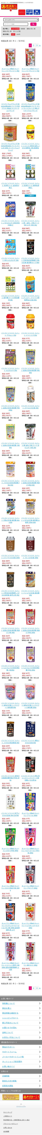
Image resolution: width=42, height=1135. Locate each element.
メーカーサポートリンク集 (13, 1057)
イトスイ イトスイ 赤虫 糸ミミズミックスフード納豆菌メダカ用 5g (30, 778)
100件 (18, 35)
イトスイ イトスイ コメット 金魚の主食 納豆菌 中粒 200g (10, 408)
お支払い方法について (11, 1038)
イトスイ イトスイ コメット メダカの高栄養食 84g (10, 742)
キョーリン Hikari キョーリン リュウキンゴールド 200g (30, 926)
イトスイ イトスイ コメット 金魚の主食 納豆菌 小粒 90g (10, 446)
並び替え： (6, 29)
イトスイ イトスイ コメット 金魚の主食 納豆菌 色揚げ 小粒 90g (10, 631)
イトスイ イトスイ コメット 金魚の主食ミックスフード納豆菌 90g (10, 706)
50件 (13, 35)
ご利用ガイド (7, 1117)
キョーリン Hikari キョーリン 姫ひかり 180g (30, 965)
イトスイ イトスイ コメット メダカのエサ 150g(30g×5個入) (10, 223)
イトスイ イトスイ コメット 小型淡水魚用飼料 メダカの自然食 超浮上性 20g (10, 593)
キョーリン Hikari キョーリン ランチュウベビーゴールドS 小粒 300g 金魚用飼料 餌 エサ (10, 927)
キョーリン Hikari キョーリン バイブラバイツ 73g (30, 70)
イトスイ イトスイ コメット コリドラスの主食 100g (10, 557)
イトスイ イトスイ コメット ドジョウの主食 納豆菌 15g (30, 593)
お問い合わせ (7, 1128)
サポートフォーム (9, 1052)
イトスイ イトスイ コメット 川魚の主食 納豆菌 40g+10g (10, 521)
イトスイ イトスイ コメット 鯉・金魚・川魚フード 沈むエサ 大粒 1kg (30, 223)
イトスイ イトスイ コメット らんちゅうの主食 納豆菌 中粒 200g (30, 668)
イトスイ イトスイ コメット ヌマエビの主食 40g (30, 407)
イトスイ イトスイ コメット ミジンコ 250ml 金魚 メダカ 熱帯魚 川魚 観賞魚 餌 (30, 147)
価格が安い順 (31, 29)
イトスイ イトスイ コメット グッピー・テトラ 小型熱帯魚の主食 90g (30, 298)
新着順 (23, 29)
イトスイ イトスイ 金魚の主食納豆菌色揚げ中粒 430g (10, 778)
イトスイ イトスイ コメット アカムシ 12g (10, 335)
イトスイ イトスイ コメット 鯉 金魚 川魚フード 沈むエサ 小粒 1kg (30, 446)
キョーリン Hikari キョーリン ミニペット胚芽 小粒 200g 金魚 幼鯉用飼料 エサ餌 (10, 967)
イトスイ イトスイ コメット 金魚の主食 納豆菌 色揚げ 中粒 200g (30, 631)
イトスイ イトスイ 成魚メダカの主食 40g (30, 742)
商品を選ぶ (6, 1009)
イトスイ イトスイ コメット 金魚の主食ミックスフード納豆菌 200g (30, 706)
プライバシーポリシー (10, 1124)
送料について (7, 1033)
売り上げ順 (17, 31)
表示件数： (6, 35)
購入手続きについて (10, 1023)
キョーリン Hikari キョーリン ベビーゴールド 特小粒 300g (30, 851)
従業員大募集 (7, 1086)
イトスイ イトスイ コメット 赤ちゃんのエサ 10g (10, 260)
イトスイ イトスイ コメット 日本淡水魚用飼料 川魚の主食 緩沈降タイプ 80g (30, 261)
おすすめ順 (15, 29)
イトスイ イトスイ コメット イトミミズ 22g (30, 335)
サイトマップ (7, 1113)
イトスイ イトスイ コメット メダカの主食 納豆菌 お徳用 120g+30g (30, 521)
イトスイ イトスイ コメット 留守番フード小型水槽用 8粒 (10, 298)
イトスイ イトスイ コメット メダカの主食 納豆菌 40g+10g (10, 483)
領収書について (8, 1004)
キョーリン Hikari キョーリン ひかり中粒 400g (10, 850)
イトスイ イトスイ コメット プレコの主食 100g (30, 557)
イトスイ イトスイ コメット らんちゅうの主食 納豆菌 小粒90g (10, 668)
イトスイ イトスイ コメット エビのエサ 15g (10, 370)
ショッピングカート (10, 1019)
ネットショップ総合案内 (12, 1062)
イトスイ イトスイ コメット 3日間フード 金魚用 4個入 (10, 186)
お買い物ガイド (8, 1067)
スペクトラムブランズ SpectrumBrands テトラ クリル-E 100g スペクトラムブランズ (10, 147)
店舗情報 (5, 1077)
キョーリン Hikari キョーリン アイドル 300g (30, 815)
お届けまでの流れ (9, 1028)
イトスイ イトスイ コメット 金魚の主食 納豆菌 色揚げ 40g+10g (30, 483)
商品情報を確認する (10, 1014)
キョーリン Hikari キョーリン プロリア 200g (30, 888)
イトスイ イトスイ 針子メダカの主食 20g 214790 (10, 815)
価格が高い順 (7, 31)
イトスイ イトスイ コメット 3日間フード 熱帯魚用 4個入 (30, 186)
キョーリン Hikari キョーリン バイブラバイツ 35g (10, 70)
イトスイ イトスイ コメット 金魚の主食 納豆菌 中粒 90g (30, 371)
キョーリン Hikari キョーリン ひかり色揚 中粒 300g (10, 889)
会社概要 (6, 1132)
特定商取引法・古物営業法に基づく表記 (16, 1120)
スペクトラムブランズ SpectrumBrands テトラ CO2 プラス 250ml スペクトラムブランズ (10, 108)
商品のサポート (8, 1048)
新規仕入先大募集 (9, 1081)
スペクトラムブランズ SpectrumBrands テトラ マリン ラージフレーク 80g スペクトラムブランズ (30, 108)
